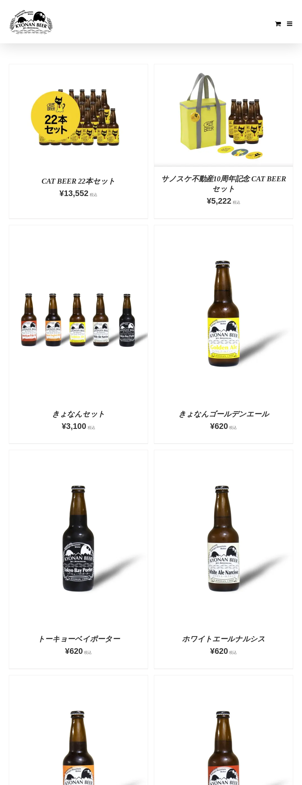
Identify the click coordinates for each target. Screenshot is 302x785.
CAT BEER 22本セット (78, 181)
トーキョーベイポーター (78, 639)
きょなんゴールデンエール (223, 414)
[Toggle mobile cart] (278, 24)
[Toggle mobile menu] (290, 24)
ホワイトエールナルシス (223, 639)
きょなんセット (78, 414)
